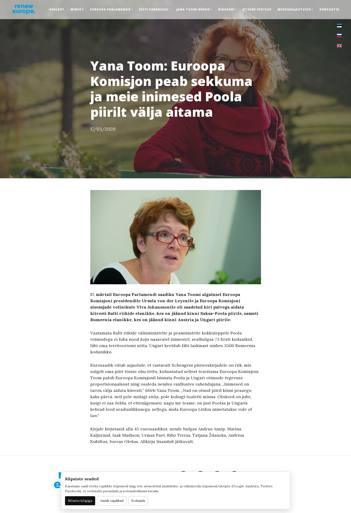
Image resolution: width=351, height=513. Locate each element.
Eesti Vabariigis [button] (153, 9)
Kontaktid (329, 9)
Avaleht (56, 9)
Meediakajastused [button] (294, 9)
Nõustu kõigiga (80, 501)
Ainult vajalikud (111, 501)
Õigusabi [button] (226, 9)
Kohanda (138, 501)
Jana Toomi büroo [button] (193, 9)
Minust (77, 9)
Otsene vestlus (256, 9)
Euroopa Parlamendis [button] (110, 9)
